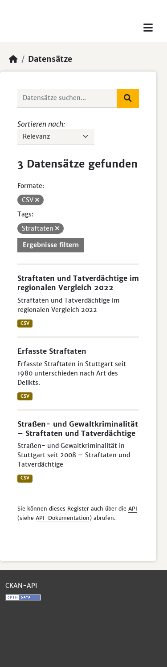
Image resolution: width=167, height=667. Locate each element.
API (132, 508)
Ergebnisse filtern (51, 245)
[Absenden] (128, 98)
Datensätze (50, 59)
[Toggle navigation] (148, 27)
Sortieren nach (40, 124)
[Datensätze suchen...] (67, 98)
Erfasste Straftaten (51, 351)
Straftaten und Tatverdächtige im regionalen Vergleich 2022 (78, 283)
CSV (24, 323)
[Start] (13, 59)
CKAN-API (21, 586)
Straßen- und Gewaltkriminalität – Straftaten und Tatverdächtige (77, 428)
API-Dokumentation (63, 518)
